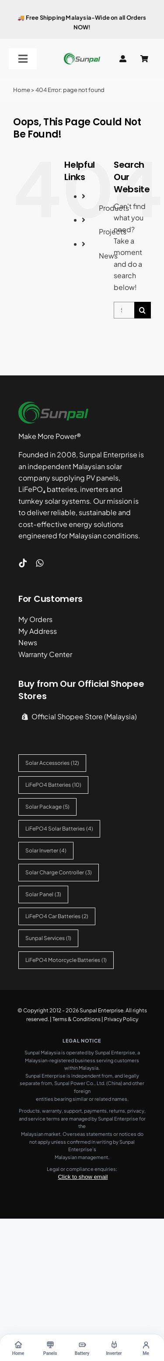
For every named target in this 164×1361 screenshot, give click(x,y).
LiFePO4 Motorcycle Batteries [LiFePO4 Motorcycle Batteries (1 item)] (66, 960)
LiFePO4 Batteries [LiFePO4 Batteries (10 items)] (53, 784)
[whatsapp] (39, 563)
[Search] (142, 310)
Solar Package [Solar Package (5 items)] (47, 806)
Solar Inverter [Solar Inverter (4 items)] (45, 850)
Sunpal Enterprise (101, 1010)
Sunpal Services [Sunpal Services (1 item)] (48, 938)
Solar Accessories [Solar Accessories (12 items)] (52, 763)
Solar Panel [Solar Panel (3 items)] (43, 894)
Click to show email (83, 1177)
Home (21, 89)
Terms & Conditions (76, 1019)
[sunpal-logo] (82, 56)
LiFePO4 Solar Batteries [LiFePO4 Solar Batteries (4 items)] (59, 828)
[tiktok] (22, 563)
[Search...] (124, 310)
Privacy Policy (121, 1019)
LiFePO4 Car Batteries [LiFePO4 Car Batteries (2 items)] (56, 916)
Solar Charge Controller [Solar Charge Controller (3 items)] (58, 872)
